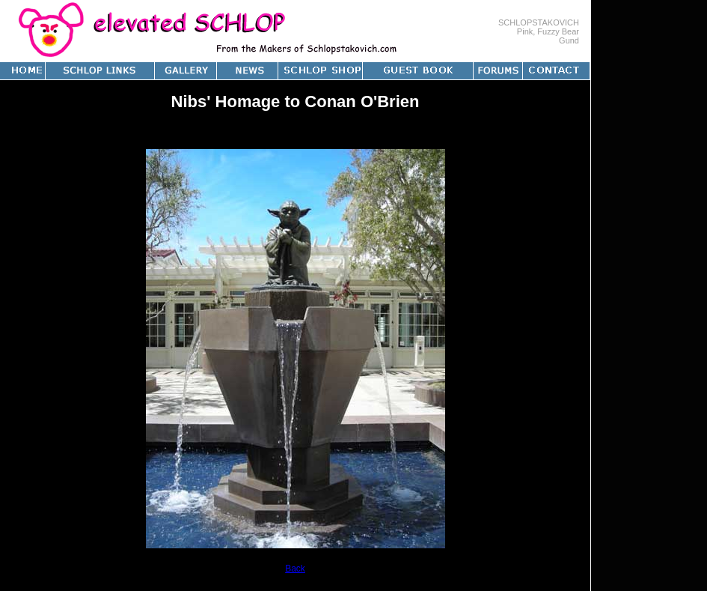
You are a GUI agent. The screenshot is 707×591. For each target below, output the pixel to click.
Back (295, 568)
